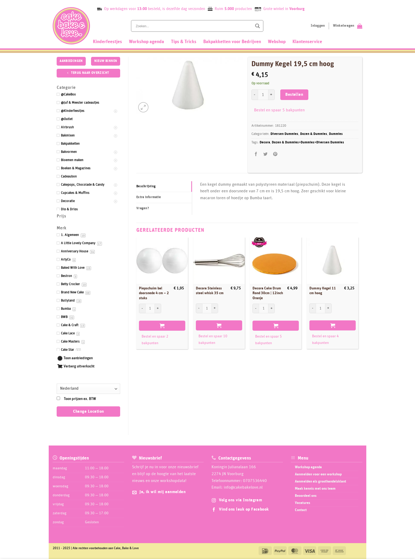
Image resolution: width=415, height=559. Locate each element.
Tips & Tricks (183, 41)
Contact (301, 510)
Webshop (277, 41)
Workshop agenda (146, 41)
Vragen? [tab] (142, 208)
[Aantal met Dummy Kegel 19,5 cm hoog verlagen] (254, 94)
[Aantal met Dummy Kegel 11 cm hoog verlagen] (312, 308)
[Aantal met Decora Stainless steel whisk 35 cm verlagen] (199, 308)
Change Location (88, 411)
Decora (265, 142)
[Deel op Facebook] (256, 154)
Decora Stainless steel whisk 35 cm (210, 291)
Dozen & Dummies (313, 134)
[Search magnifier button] (257, 26)
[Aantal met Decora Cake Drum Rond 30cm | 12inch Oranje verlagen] (255, 308)
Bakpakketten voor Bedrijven (232, 41)
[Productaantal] (263, 94)
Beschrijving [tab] (146, 186)
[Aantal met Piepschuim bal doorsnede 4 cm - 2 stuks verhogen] (158, 308)
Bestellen (294, 95)
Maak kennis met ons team (315, 488)
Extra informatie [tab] (148, 197)
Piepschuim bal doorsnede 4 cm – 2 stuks (154, 293)
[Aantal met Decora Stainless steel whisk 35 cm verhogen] (215, 308)
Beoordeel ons (306, 496)
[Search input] (193, 26)
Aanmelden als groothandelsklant (320, 481)
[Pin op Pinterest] (275, 154)
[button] (143, 107)
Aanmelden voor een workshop (318, 474)
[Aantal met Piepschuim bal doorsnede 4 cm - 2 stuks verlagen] (142, 308)
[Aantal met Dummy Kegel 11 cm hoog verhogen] (328, 308)
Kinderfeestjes (107, 41)
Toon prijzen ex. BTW (80, 399)
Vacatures (302, 503)
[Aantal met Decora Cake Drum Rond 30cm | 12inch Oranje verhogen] (271, 308)
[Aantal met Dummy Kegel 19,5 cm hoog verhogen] (271, 94)
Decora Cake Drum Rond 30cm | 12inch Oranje (267, 293)
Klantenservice (307, 41)
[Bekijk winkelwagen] (347, 26)
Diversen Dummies (284, 134)
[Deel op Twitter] (265, 154)
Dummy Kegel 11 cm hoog (322, 291)
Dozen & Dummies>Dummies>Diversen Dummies (308, 142)
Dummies (336, 134)
